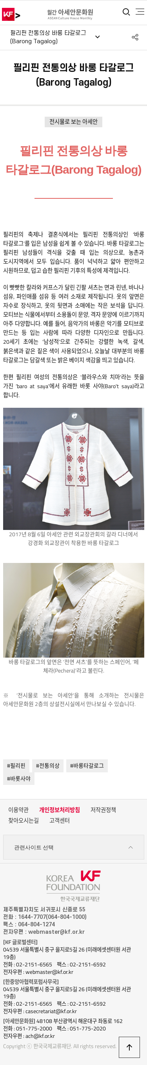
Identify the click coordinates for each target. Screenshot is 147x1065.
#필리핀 (16, 765)
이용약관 (18, 810)
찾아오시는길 (23, 820)
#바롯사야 (19, 778)
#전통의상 (48, 765)
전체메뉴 (140, 12)
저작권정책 (103, 810)
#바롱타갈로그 (87, 765)
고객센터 (59, 820)
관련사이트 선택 (73, 847)
